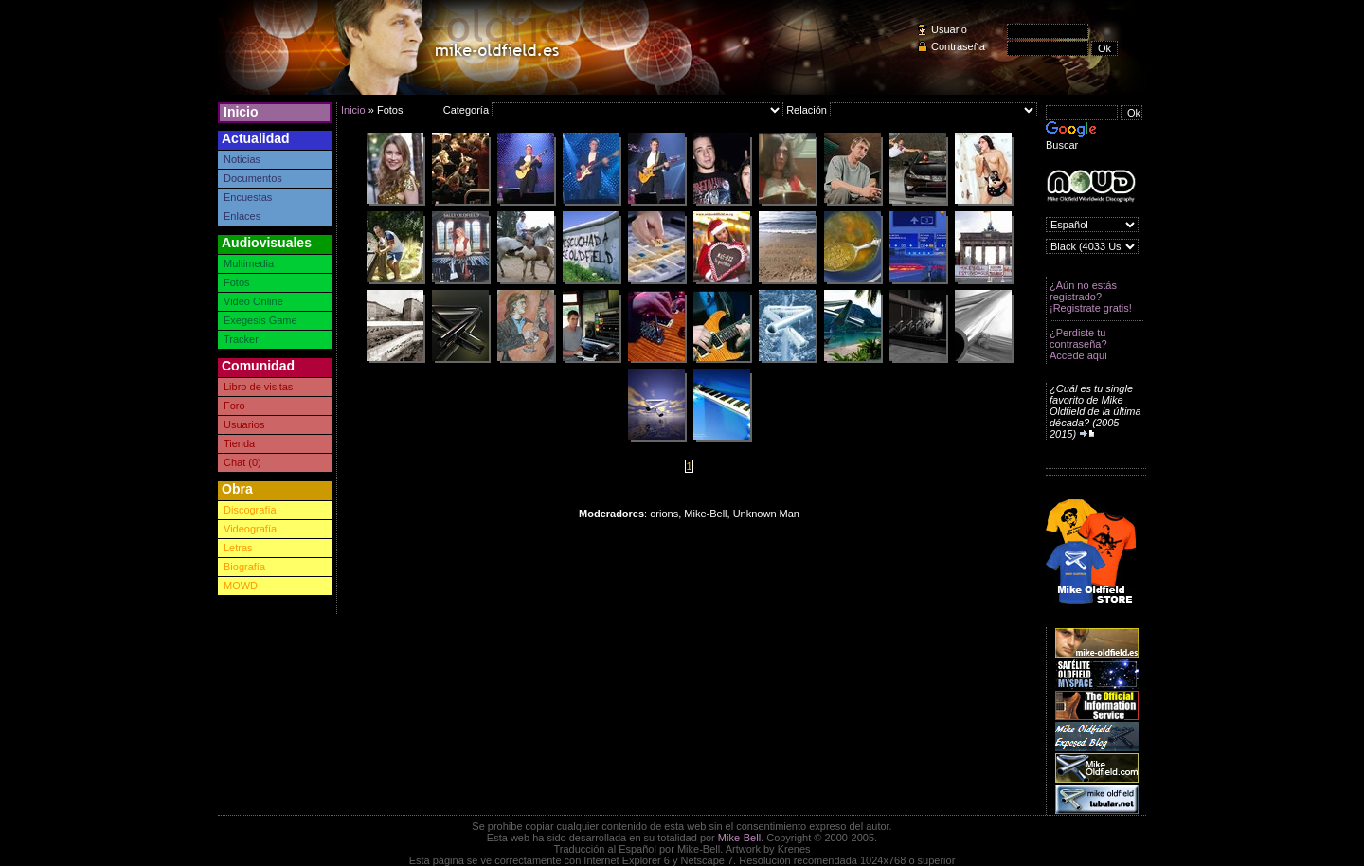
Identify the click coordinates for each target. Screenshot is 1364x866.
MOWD (241, 585)
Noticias (242, 159)
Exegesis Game (260, 320)
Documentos (253, 178)
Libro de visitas (258, 386)
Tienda (239, 443)
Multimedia (249, 263)
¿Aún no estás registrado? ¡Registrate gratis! (1091, 297)
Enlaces (242, 216)
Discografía (250, 509)
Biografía (244, 566)
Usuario (949, 29)
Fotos (237, 282)
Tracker (241, 339)
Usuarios (244, 424)
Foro (234, 405)
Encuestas (248, 197)
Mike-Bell (739, 837)
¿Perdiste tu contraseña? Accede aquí (1078, 344)
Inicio (241, 111)
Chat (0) (242, 462)
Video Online (253, 301)
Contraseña (958, 46)
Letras (238, 547)
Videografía (250, 528)
